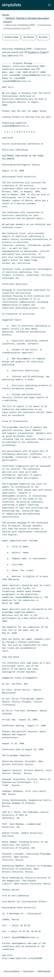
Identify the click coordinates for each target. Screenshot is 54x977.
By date (43, 37)
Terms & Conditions (12, 971)
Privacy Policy (28, 971)
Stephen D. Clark (37, 52)
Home (5, 14)
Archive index (11, 37)
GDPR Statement (44, 971)
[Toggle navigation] (49, 5)
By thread (28, 37)
